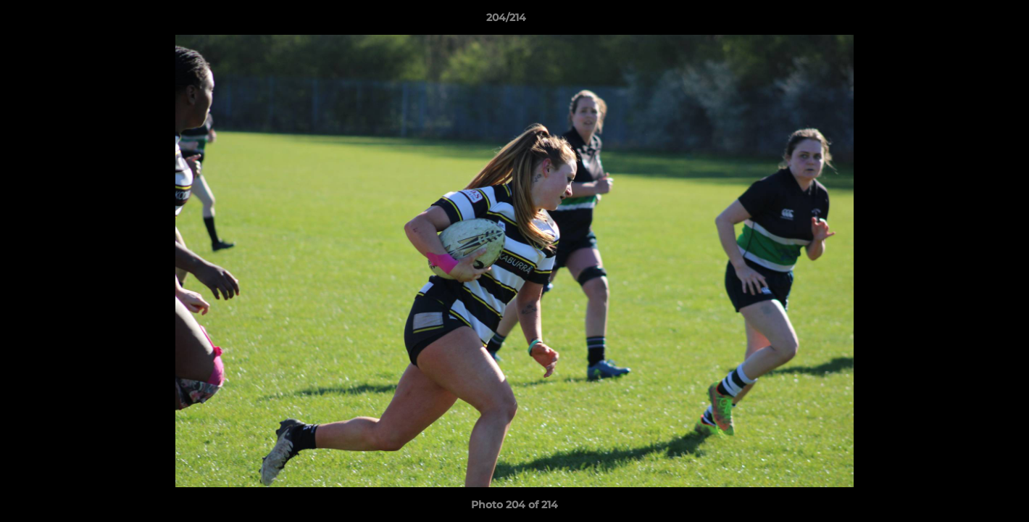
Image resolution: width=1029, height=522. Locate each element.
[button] (968, 21)
